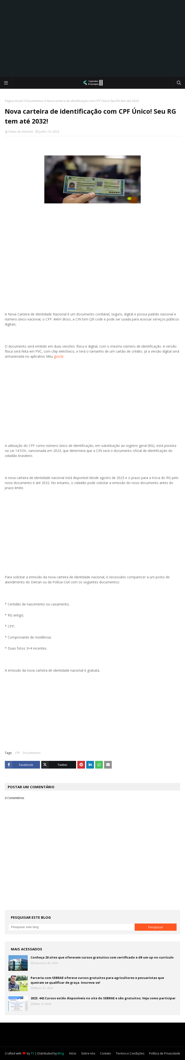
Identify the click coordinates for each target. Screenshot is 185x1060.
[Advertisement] (92, 38)
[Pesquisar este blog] (71, 927)
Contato (105, 1053)
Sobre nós (88, 1053)
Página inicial (13, 101)
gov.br (59, 356)
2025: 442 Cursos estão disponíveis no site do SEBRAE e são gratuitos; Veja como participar (103, 998)
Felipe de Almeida (20, 132)
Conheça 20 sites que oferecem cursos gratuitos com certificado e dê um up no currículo (102, 957)
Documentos (34, 101)
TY (32, 1053)
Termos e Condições (130, 1053)
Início (72, 1053)
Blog (61, 1053)
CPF (17, 753)
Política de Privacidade (164, 1053)
